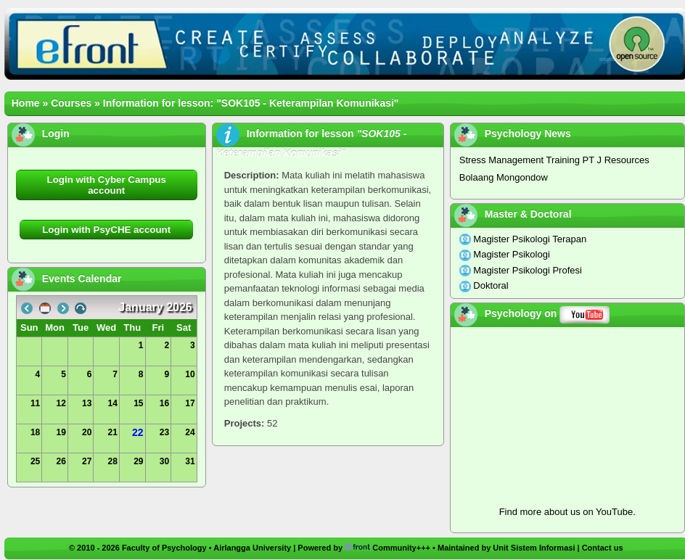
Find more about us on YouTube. (567, 511)
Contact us (602, 547)
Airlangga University (252, 547)
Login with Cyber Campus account (106, 185)
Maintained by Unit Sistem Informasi (506, 547)
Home (26, 103)
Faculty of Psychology (164, 547)
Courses (71, 103)
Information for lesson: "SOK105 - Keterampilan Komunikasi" (251, 103)
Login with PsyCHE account (106, 229)
